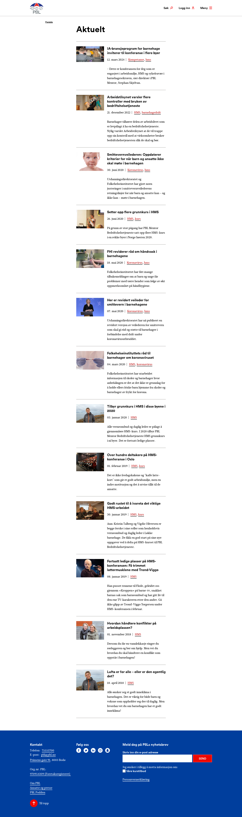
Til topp (44, 803)
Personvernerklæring (136, 779)
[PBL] (37, 13)
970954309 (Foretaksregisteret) (50, 774)
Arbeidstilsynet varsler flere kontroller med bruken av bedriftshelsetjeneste (128, 101)
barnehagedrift (151, 112)
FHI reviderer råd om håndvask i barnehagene (132, 253)
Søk (168, 7)
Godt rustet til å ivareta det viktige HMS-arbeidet (134, 505)
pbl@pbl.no (48, 754)
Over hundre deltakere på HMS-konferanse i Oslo (132, 457)
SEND (202, 758)
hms (148, 59)
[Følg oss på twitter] (85, 750)
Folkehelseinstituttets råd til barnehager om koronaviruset (130, 355)
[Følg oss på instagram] (100, 750)
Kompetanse (136, 59)
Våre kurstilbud (136, 771)
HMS (137, 112)
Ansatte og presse (41, 787)
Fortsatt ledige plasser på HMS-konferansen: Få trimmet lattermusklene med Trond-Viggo (133, 565)
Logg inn (186, 7)
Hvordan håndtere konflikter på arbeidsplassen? (131, 625)
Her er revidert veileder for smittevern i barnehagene (128, 302)
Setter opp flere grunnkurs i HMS (133, 212)
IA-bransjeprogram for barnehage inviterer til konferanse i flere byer (133, 50)
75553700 (48, 750)
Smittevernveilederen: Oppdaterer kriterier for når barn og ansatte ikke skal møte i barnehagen (135, 158)
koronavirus (144, 364)
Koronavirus (135, 170)
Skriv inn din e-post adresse (140, 752)
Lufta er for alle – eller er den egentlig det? (136, 673)
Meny (206, 7)
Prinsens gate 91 (40, 760)
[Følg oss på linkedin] (93, 750)
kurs (138, 218)
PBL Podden (37, 792)
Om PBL (35, 783)
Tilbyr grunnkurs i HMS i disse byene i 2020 (136, 408)
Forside (49, 22)
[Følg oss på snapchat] (107, 750)
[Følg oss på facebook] (78, 750)
